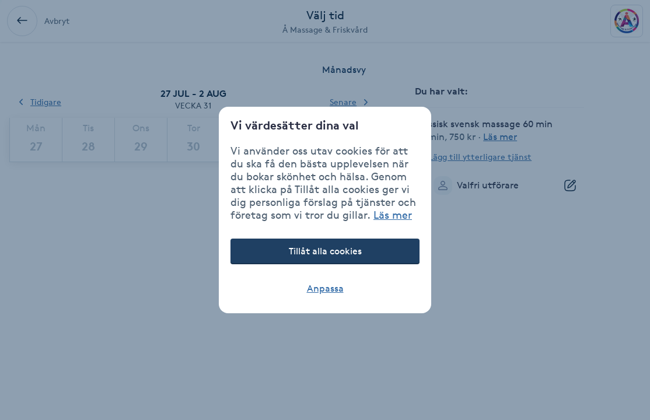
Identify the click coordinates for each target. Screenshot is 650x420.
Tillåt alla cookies (325, 251)
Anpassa (325, 288)
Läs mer (392, 214)
